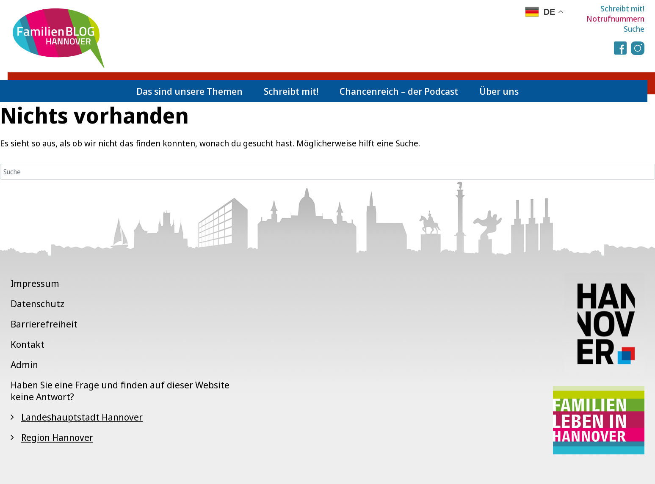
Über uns (499, 91)
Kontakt (27, 344)
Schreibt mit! (622, 8)
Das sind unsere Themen (189, 91)
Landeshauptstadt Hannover (82, 417)
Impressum (35, 283)
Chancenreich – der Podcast (399, 91)
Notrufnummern (615, 19)
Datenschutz (37, 303)
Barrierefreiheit (44, 324)
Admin (24, 364)
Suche (634, 29)
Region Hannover (57, 437)
